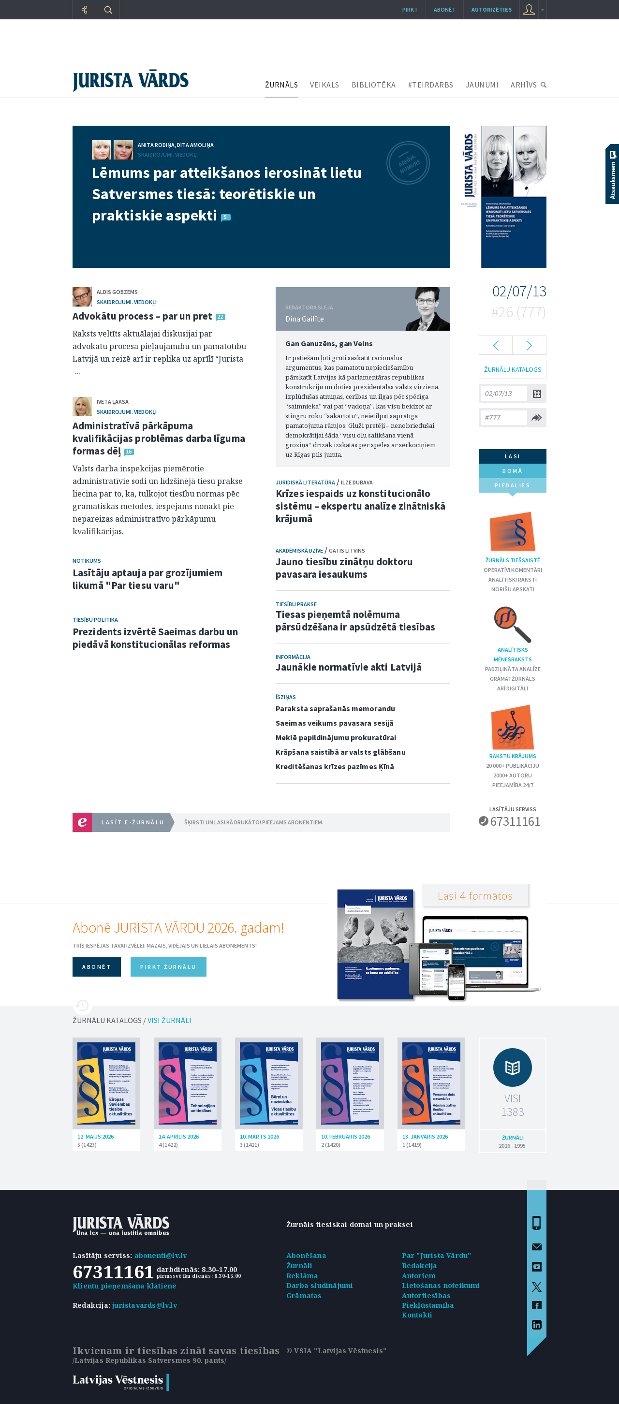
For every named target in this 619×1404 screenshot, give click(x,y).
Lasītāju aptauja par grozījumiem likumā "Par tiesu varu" (147, 579)
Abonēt (445, 9)
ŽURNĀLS (281, 84)
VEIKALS (324, 84)
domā (512, 470)
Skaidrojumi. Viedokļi (168, 154)
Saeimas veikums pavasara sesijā (335, 723)
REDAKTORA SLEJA (309, 307)
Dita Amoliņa (195, 144)
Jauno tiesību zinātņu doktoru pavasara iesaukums (344, 568)
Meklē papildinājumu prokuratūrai (336, 737)
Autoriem (419, 1275)
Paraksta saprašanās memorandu (335, 708)
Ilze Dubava (357, 482)
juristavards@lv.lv (144, 1305)
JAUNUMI (482, 84)
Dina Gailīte (304, 318)
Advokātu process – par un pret (142, 315)
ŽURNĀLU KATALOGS (513, 369)
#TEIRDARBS (431, 84)
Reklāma (302, 1275)
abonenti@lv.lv (160, 1255)
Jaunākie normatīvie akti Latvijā (349, 666)
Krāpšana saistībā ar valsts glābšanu (341, 752)
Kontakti (417, 1314)
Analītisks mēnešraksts (512, 633)
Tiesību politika (95, 619)
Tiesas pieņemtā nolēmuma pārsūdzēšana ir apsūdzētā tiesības (355, 620)
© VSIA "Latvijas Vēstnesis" (336, 1350)
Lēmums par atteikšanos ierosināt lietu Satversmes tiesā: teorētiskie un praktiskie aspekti (227, 194)
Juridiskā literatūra (305, 482)
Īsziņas (286, 697)
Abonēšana (306, 1255)
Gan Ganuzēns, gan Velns (329, 343)
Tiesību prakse (296, 604)
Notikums (87, 560)
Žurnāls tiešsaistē (513, 535)
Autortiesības (426, 1295)
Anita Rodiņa (156, 144)
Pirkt (410, 9)
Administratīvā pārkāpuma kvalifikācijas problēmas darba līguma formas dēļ (159, 438)
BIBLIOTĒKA (374, 84)
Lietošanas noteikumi (441, 1285)
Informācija (293, 656)
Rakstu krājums (512, 731)
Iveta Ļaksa (113, 401)
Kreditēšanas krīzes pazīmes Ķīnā (335, 766)
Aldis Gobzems (117, 291)
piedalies (513, 487)
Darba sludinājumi (319, 1285)
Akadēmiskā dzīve (299, 550)
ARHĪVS (524, 84)
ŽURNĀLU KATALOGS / (132, 1020)
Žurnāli (299, 1265)
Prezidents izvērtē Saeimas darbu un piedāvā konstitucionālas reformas (155, 638)
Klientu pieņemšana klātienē (125, 1285)
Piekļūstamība (428, 1305)
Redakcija (420, 1265)
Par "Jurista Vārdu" (437, 1255)
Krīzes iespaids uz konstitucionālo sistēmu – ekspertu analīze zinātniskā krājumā (360, 506)
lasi (513, 456)
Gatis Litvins (347, 550)
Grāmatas (304, 1295)
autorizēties (492, 9)
